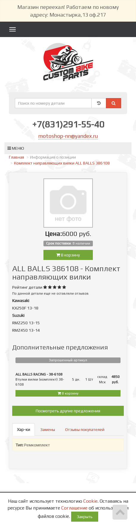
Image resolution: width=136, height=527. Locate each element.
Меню (15, 148)
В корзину (68, 255)
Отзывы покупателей (84, 429)
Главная (16, 157)
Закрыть (85, 516)
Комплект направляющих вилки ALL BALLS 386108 (62, 163)
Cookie (90, 501)
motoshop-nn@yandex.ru (68, 136)
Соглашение (74, 508)
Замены (47, 429)
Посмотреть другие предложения (68, 410)
